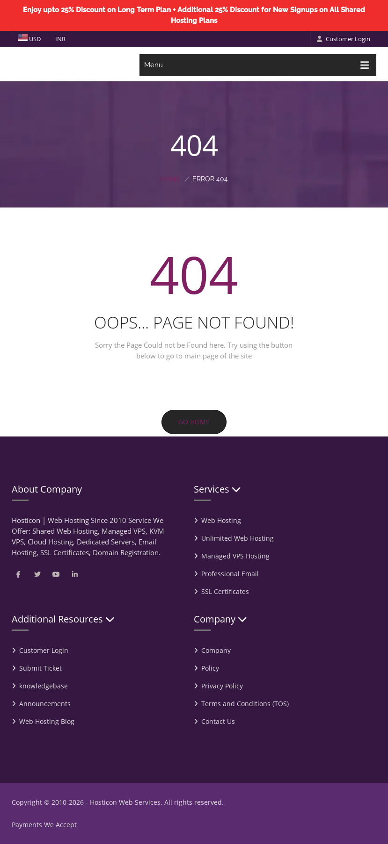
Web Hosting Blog (46, 721)
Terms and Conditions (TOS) (245, 703)
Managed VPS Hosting (235, 555)
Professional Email (230, 573)
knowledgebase (43, 685)
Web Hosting (221, 520)
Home (170, 178)
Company (216, 650)
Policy (210, 668)
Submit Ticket (40, 668)
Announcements (45, 703)
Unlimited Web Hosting (237, 538)
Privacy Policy (222, 685)
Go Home (194, 421)
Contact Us (218, 721)
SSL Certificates (225, 591)
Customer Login (343, 39)
